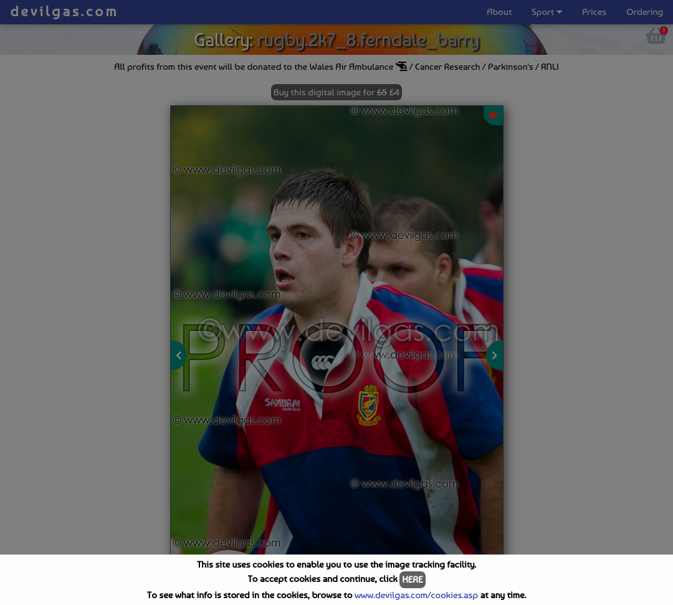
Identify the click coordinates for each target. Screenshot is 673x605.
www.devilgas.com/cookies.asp (416, 595)
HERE (412, 579)
